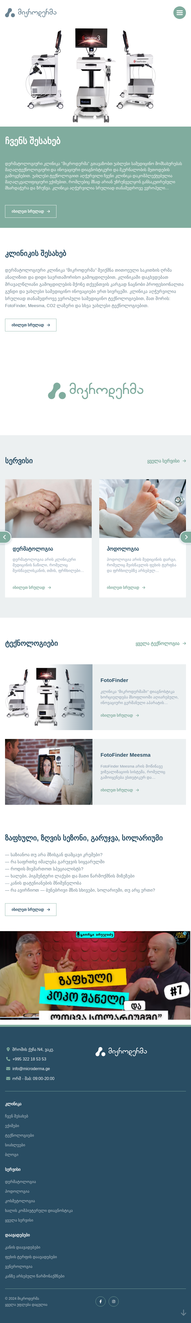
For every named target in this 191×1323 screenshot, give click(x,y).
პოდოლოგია (17, 1191)
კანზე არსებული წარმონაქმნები (35, 1276)
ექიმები (12, 1126)
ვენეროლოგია (19, 1266)
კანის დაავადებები (22, 1247)
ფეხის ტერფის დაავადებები (31, 1257)
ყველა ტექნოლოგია (161, 643)
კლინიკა (13, 1104)
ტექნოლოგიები (19, 1135)
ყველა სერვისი (166, 461)
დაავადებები (17, 1235)
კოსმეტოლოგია (20, 1201)
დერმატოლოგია (20, 1181)
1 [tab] (95, 117)
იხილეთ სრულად (31, 211)
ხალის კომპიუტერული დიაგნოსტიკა (39, 1210)
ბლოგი (11, 1154)
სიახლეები (15, 1145)
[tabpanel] (95, 126)
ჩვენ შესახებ (16, 1116)
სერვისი (12, 1169)
